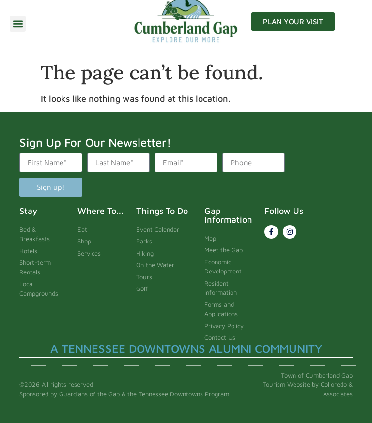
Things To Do (162, 211)
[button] (18, 24)
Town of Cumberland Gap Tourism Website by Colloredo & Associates (308, 384)
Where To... (101, 211)
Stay (28, 211)
